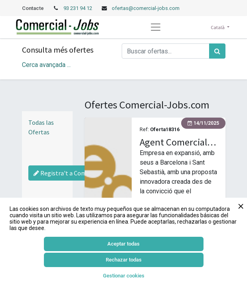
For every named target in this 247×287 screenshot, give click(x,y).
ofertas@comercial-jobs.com (146, 8)
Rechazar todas (124, 260)
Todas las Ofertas (41, 127)
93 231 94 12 (78, 8)
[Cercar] (217, 51)
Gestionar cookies (123, 276)
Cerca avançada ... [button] (46, 65)
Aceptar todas (123, 244)
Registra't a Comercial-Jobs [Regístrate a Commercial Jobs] (75, 173)
